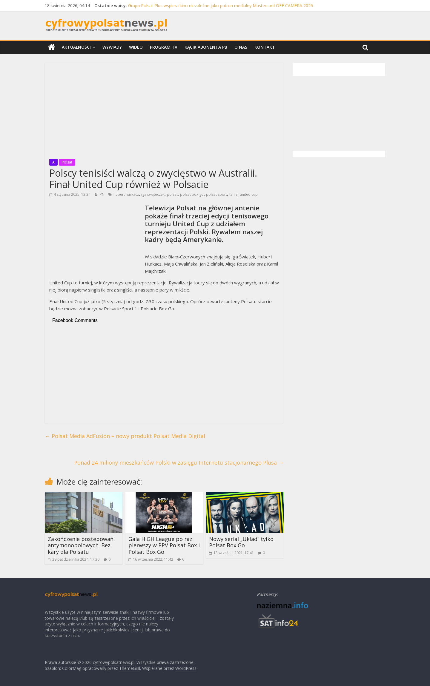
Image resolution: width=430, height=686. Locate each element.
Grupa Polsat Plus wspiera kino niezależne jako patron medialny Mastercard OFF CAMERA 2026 (220, 5)
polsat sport (216, 194)
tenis (233, 194)
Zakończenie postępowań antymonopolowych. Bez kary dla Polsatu (80, 545)
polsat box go (192, 194)
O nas (240, 47)
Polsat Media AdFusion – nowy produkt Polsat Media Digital (125, 436)
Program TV (163, 47)
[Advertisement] (164, 109)
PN (102, 194)
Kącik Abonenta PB (206, 47)
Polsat (67, 162)
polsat (172, 194)
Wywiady (112, 47)
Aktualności (76, 47)
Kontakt (264, 47)
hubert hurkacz (126, 194)
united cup (249, 194)
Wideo (136, 47)
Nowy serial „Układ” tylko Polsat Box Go (241, 542)
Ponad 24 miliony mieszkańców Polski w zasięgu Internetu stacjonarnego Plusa (179, 462)
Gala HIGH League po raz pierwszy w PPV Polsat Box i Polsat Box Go (164, 545)
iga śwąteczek (153, 194)
